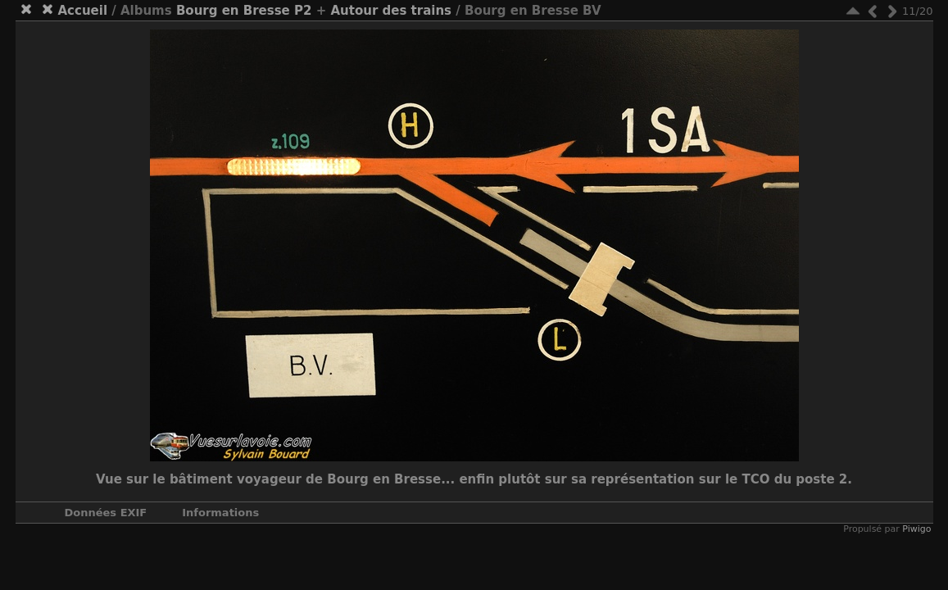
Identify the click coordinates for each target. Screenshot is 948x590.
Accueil (83, 10)
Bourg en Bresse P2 (244, 10)
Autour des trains (390, 10)
